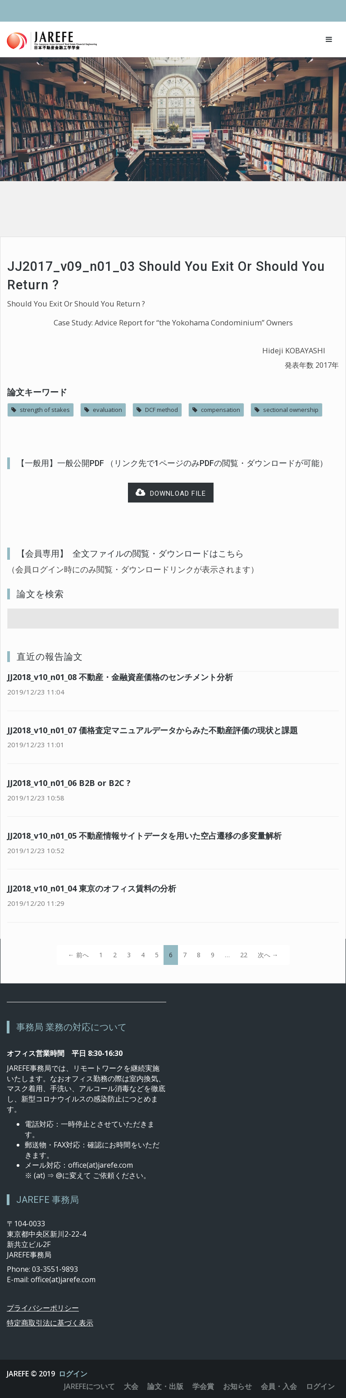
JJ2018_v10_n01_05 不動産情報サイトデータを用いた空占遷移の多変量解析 (144, 835)
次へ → (268, 954)
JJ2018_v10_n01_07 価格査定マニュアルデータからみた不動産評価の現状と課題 (152, 730)
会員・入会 (279, 1386)
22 (243, 954)
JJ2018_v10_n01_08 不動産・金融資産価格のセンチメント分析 (120, 677)
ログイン (73, 1374)
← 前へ (78, 954)
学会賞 (203, 1386)
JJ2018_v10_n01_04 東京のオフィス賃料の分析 (91, 888)
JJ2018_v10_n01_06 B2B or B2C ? (69, 782)
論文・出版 (165, 1386)
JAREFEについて (89, 1386)
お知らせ (237, 1386)
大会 (131, 1386)
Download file (171, 493)
